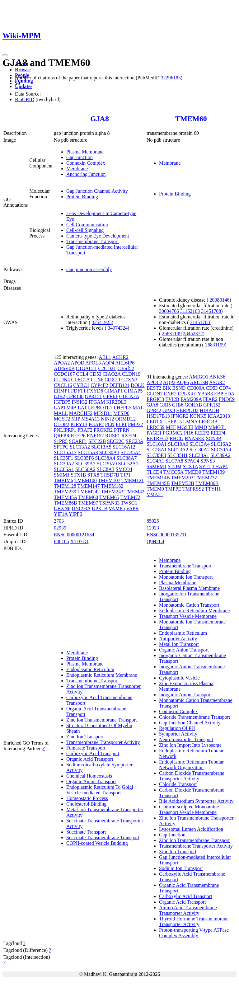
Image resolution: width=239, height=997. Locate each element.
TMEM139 (213, 472)
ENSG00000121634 (74, 534)
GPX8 (168, 410)
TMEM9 (155, 488)
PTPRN (121, 430)
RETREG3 (157, 438)
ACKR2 (120, 357)
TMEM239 (65, 491)
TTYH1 (213, 488)
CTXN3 (129, 379)
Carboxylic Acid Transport (93, 753)
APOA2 (62, 362)
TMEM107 (109, 480)
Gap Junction (79, 157)
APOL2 (154, 382)
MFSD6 (121, 413)
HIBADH (209, 410)
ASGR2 (217, 382)
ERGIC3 (155, 399)
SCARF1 (78, 441)
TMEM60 (191, 119)
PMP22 (135, 424)
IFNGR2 (180, 416)
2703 (59, 521)
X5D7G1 (79, 541)
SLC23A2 (178, 449)
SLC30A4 (221, 449)
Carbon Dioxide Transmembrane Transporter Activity (191, 775)
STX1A (190, 466)
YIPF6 (75, 514)
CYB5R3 (203, 393)
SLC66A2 (85, 469)
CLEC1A (80, 379)
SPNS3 (207, 460)
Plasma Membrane (85, 151)
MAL (138, 407)
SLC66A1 (64, 469)
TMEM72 (130, 497)
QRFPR (62, 435)
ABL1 (105, 357)
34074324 (118, 328)
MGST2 (62, 418)
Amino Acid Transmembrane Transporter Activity (188, 910)
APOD (78, 362)
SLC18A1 (157, 449)
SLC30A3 (109, 452)
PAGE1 (154, 432)
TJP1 (125, 474)
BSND (179, 388)
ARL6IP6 (124, 362)
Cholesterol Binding (86, 804)
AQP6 (182, 382)
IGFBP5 (62, 402)
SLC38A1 (199, 455)
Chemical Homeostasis (89, 775)
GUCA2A (129, 396)
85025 (153, 521)
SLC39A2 (64, 463)
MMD (200, 427)
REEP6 (78, 435)
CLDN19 (131, 374)
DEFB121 (119, 385)
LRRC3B (208, 421)
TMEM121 (132, 480)
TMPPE (173, 488)
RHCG (176, 438)
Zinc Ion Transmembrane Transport (101, 719)
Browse (22, 69)
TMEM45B (158, 483)
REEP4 (218, 432)
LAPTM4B (65, 407)
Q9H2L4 (155, 541)
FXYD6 (95, 390)
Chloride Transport (178, 784)
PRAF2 (84, 430)
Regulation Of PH (177, 728)
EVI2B (172, 399)
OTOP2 (61, 424)
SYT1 (205, 466)
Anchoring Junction (86, 174)
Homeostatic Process (87, 798)
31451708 (211, 311)
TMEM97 (88, 503)
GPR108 (74, 396)
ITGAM (97, 402)
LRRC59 (156, 427)
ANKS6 (217, 376)
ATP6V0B (64, 368)
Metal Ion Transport (179, 644)
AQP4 (108, 362)
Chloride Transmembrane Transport (194, 717)
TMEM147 (88, 486)
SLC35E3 (156, 455)
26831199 (171, 333)
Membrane (77, 168)
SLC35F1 (63, 458)
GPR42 (154, 410)
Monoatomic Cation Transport (189, 605)
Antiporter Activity (178, 638)
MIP (75, 418)
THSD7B (109, 474)
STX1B (78, 474)
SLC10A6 (178, 444)
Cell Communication (87, 224)
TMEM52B (182, 483)
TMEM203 (182, 477)
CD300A (195, 388)
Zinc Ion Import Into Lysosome (190, 745)
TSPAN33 (109, 503)
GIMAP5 (133, 390)
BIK (166, 388)
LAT (82, 407)
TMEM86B (65, 503)
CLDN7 (155, 393)
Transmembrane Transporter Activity (103, 742)
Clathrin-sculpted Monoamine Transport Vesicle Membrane (189, 809)
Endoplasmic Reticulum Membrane (101, 675)
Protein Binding (82, 196)
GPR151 (93, 396)
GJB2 (59, 396)
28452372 (193, 333)
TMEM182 (112, 486)
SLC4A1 (155, 460)
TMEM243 (112, 491)
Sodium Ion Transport (181, 868)
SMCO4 (124, 469)
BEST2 (154, 388)
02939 (60, 527)
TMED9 (193, 472)
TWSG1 (129, 503)
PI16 (188, 432)
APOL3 (93, 362)
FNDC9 (227, 399)
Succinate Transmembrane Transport (102, 837)
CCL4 (82, 374)
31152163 (190, 311)
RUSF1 (112, 435)
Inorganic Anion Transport (185, 694)
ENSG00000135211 (167, 534)
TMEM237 (205, 477)
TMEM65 (109, 497)
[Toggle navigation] (4, 55)
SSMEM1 (156, 466)
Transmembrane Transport (92, 241)
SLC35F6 (84, 458)
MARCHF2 (81, 413)
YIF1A (61, 514)
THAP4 (220, 466)
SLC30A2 (200, 449)
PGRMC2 (173, 432)
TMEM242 (88, 491)
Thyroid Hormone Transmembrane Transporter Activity (193, 921)
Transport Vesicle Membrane (188, 616)
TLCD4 (154, 472)
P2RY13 (78, 424)
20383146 (220, 300)
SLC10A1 (157, 444)
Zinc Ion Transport (85, 736)
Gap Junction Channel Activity (97, 191)
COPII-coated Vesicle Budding (97, 843)
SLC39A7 (85, 463)
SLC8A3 (106, 469)
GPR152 (211, 404)
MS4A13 (90, 418)
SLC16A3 (88, 452)
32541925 (102, 322)
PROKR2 (103, 430)
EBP (218, 393)
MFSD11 (103, 413)
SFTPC (61, 446)
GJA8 (99, 119)
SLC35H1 (177, 455)
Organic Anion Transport (91, 781)
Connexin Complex (85, 163)
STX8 (93, 474)
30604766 (169, 311)
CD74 (225, 388)
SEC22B (97, 441)
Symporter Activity (178, 733)
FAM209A (191, 399)
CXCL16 (63, 385)
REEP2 (202, 432)
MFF (171, 427)
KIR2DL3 (116, 402)
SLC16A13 (65, 452)
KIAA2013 (219, 416)
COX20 (112, 379)
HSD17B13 (158, 416)
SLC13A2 (80, 446)
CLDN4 (62, 379)
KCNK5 (198, 416)
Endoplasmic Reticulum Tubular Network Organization (191, 764)
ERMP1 (62, 390)
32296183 (171, 77)
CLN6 (97, 379)
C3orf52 (126, 368)
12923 (153, 527)
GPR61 (110, 396)
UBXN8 (62, 508)
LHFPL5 (122, 407)
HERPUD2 (187, 410)
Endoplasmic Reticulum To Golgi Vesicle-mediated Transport (99, 789)
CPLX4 (185, 393)
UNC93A (81, 508)
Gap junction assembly (89, 269)
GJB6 (177, 404)
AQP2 (169, 382)
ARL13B (199, 382)
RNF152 (95, 435)
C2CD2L (107, 368)
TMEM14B (158, 477)
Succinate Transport (86, 832)
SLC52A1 (128, 463)
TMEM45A (65, 497)
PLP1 (121, 424)
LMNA (190, 421)
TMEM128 (65, 486)
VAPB (132, 508)
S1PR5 (61, 441)
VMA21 (155, 494)
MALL (61, 413)
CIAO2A (112, 374)
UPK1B (100, 508)
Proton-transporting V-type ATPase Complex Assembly (194, 932)
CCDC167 (64, 374)
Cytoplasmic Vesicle (179, 677)
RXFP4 (128, 435)
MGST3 (185, 427)
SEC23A (134, 441)
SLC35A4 (131, 452)
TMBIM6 (63, 480)
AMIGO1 (198, 376)
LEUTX (155, 421)
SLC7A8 (174, 460)
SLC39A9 (107, 463)
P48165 (61, 541)
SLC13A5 (101, 446)
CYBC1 (81, 385)
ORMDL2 (125, 418)
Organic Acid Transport (89, 759)
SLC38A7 (126, 458)
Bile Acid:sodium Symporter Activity (196, 801)
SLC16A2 (221, 444)
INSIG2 (79, 402)
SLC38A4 (105, 458)
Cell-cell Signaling (85, 230)
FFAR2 (210, 399)
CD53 (95, 374)
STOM (174, 466)
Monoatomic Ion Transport (186, 577)
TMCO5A (173, 472)
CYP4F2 (99, 385)
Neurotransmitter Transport (186, 739)
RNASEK (195, 438)
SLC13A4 (200, 444)
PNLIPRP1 (65, 430)
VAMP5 (117, 508)
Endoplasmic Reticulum (90, 669)
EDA (229, 393)
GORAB (193, 404)
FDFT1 (78, 390)
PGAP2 (96, 424)
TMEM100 (85, 480)
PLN (110, 424)
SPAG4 (192, 460)
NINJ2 (107, 418)
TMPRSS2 (193, 488)
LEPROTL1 (100, 407)
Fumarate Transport (85, 747)
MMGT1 (217, 427)
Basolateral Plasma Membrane (189, 588)
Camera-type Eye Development (97, 235)
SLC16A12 (124, 446)
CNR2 (170, 393)
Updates (23, 86)
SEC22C (115, 441)
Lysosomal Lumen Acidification (191, 829)
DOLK (137, 385)
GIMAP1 (113, 390)
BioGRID (24, 99)
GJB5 (165, 404)
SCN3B (214, 438)
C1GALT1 (86, 368)
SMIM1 (62, 474)
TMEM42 (134, 491)
